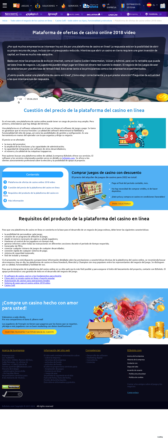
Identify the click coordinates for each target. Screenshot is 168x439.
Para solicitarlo (121, 203)
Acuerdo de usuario (134, 370)
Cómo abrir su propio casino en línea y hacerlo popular (29, 278)
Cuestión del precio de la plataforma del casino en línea (33, 187)
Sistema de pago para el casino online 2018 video (27, 283)
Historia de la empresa (136, 360)
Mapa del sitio (132, 367)
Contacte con (132, 363)
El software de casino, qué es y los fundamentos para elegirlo (32, 276)
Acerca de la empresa (135, 356)
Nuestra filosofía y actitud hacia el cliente (29, 332)
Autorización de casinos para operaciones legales (27, 280)
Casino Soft (9, 285)
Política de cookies (136, 377)
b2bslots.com (68, 158)
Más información (16, 200)
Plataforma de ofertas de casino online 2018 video (31, 182)
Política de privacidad (137, 374)
